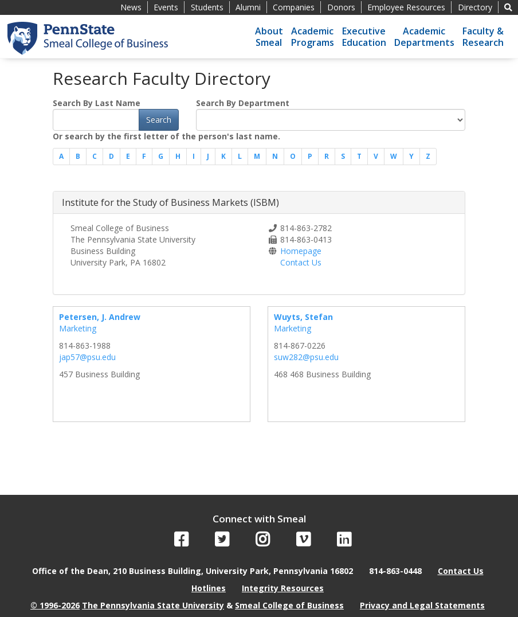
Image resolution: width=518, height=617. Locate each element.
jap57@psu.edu (87, 357)
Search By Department (242, 102)
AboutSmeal (269, 37)
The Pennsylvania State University (153, 605)
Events (166, 7)
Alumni (248, 7)
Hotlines (208, 588)
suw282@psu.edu (306, 357)
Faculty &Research (483, 37)
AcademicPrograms (312, 37)
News (131, 7)
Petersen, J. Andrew (99, 316)
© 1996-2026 (55, 605)
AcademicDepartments (424, 37)
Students (207, 7)
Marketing (77, 328)
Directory (475, 7)
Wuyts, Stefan (303, 316)
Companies (294, 7)
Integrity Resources (283, 588)
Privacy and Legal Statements (422, 605)
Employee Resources (406, 7)
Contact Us (300, 262)
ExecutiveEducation (364, 37)
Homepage (300, 250)
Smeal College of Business (289, 605)
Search (158, 119)
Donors (341, 7)
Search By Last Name (96, 102)
